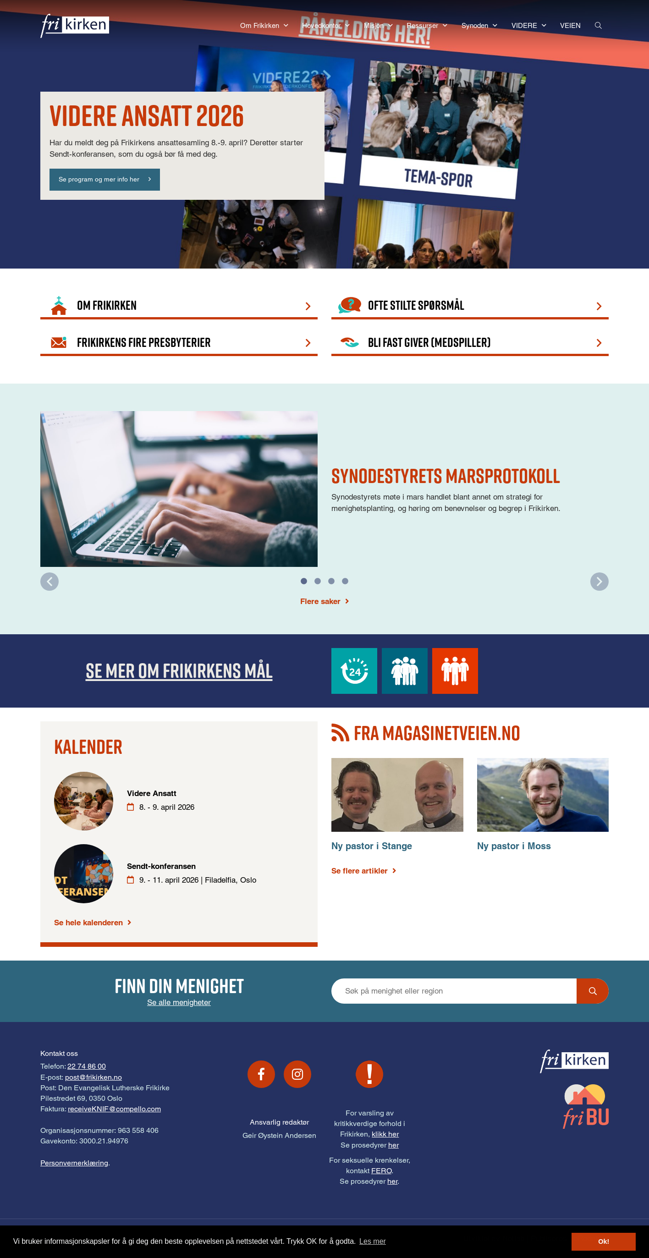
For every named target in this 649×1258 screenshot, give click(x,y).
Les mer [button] (372, 1241)
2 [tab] (317, 581)
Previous (49, 581)
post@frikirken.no (93, 1077)
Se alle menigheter (179, 1002)
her (393, 1145)
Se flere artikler (359, 870)
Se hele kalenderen (88, 922)
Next (599, 581)
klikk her (385, 1134)
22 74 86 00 (86, 1066)
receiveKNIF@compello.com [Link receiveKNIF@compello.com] (114, 1108)
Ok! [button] (603, 1241)
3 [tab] (331, 581)
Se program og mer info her (99, 179)
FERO (381, 1170)
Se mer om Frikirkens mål (179, 670)
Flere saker (320, 601)
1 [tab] (303, 581)
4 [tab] (345, 581)
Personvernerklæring (74, 1163)
